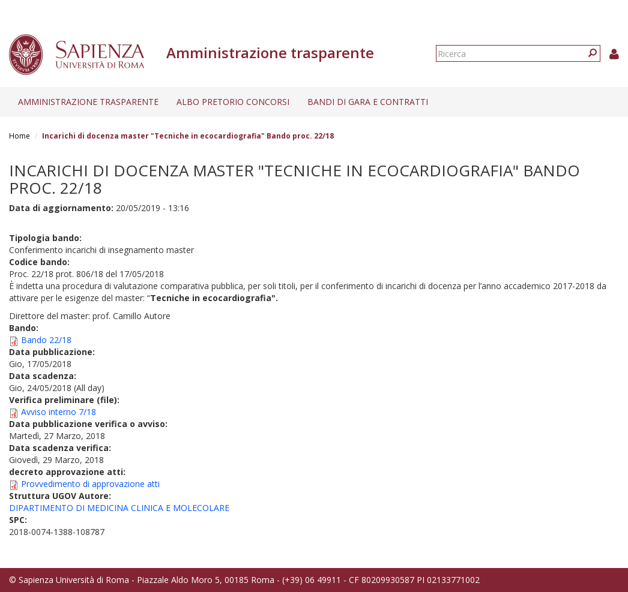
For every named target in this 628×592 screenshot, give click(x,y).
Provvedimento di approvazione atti (90, 483)
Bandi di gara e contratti (367, 101)
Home (19, 136)
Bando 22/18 (46, 339)
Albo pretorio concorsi (233, 101)
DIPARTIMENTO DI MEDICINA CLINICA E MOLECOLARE (119, 507)
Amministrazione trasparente (88, 101)
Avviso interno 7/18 (58, 411)
